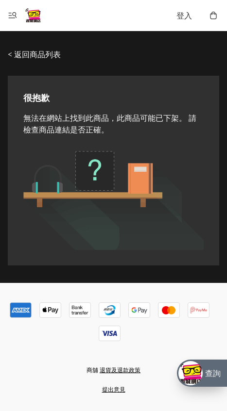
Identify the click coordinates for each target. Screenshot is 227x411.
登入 (184, 15)
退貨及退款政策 (120, 370)
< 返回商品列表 (34, 54)
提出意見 (113, 389)
